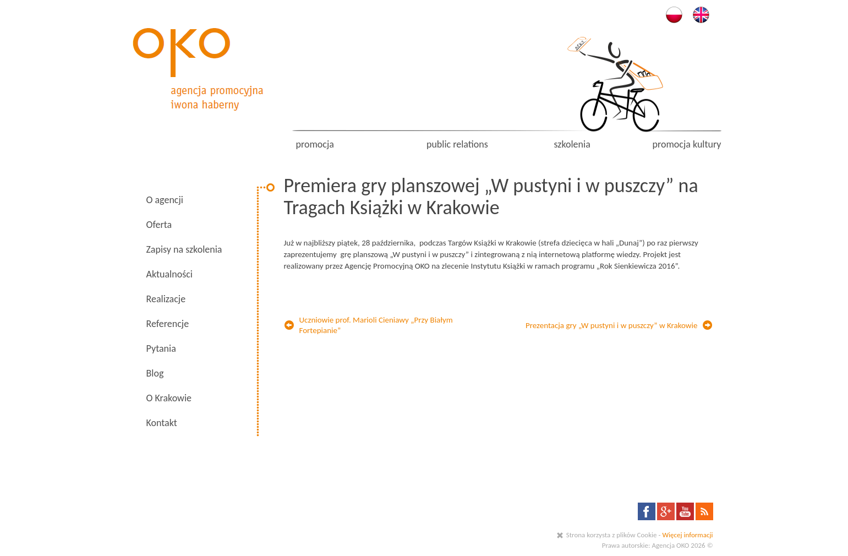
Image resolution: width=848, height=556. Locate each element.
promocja (315, 144)
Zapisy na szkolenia (184, 249)
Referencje (167, 324)
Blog (155, 373)
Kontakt (161, 423)
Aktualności (169, 274)
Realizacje (166, 299)
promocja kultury (687, 144)
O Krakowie (169, 398)
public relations (457, 144)
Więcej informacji (687, 535)
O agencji (164, 200)
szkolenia (572, 144)
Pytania (161, 348)
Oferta (159, 225)
